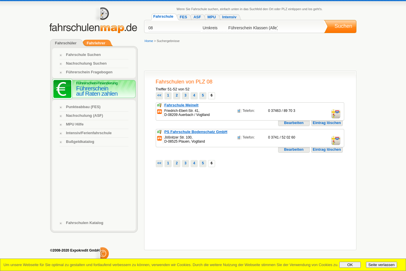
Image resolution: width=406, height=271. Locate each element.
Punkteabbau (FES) (83, 107)
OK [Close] (350, 265)
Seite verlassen (381, 265)
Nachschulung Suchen (86, 63)
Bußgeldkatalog (80, 141)
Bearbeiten (293, 123)
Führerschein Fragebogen (89, 72)
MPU (211, 17)
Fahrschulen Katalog (85, 223)
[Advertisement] (250, 58)
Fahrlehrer (96, 43)
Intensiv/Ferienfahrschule (89, 133)
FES (183, 17)
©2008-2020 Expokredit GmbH (75, 250)
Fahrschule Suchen (83, 54)
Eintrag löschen (327, 123)
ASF (197, 17)
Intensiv (229, 17)
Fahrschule (163, 16)
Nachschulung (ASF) (84, 115)
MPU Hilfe (75, 124)
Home (149, 41)
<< (159, 95)
